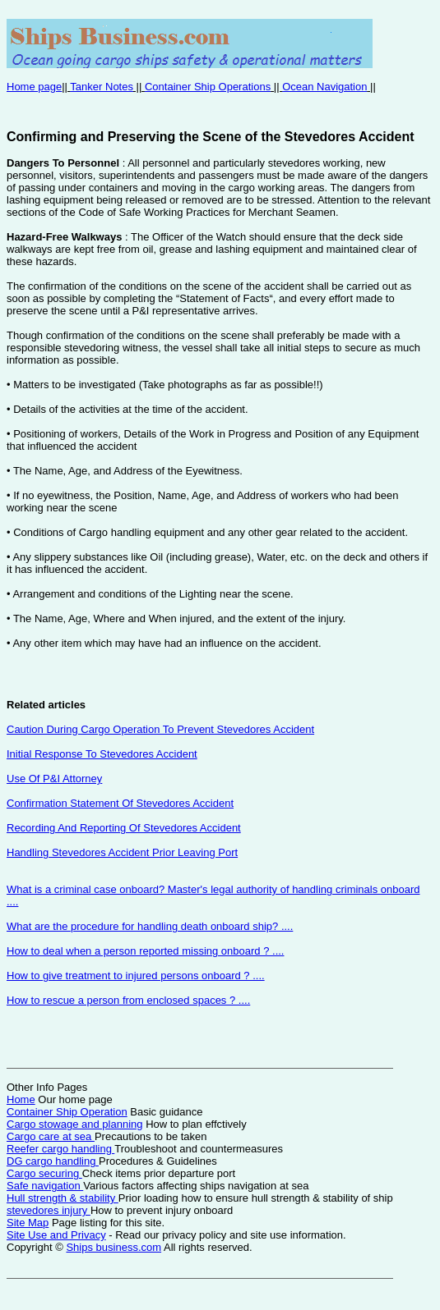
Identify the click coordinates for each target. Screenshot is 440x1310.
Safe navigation (45, 1185)
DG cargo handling (53, 1161)
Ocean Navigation (324, 86)
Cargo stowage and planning (75, 1124)
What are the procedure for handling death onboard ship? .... (150, 926)
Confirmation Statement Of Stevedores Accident (120, 803)
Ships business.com (113, 1247)
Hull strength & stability (62, 1198)
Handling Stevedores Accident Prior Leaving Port (122, 852)
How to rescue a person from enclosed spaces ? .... (128, 1000)
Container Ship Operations (208, 86)
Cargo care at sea (51, 1136)
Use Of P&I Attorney (54, 778)
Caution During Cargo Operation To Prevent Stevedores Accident (160, 729)
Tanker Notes (101, 86)
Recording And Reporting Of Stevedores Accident (124, 828)
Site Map (28, 1222)
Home (21, 1099)
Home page (34, 86)
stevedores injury (48, 1210)
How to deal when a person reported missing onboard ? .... (145, 951)
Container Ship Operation (67, 1112)
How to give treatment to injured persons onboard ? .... (136, 975)
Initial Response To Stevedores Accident (102, 754)
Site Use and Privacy (56, 1235)
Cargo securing (44, 1173)
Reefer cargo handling (60, 1149)
